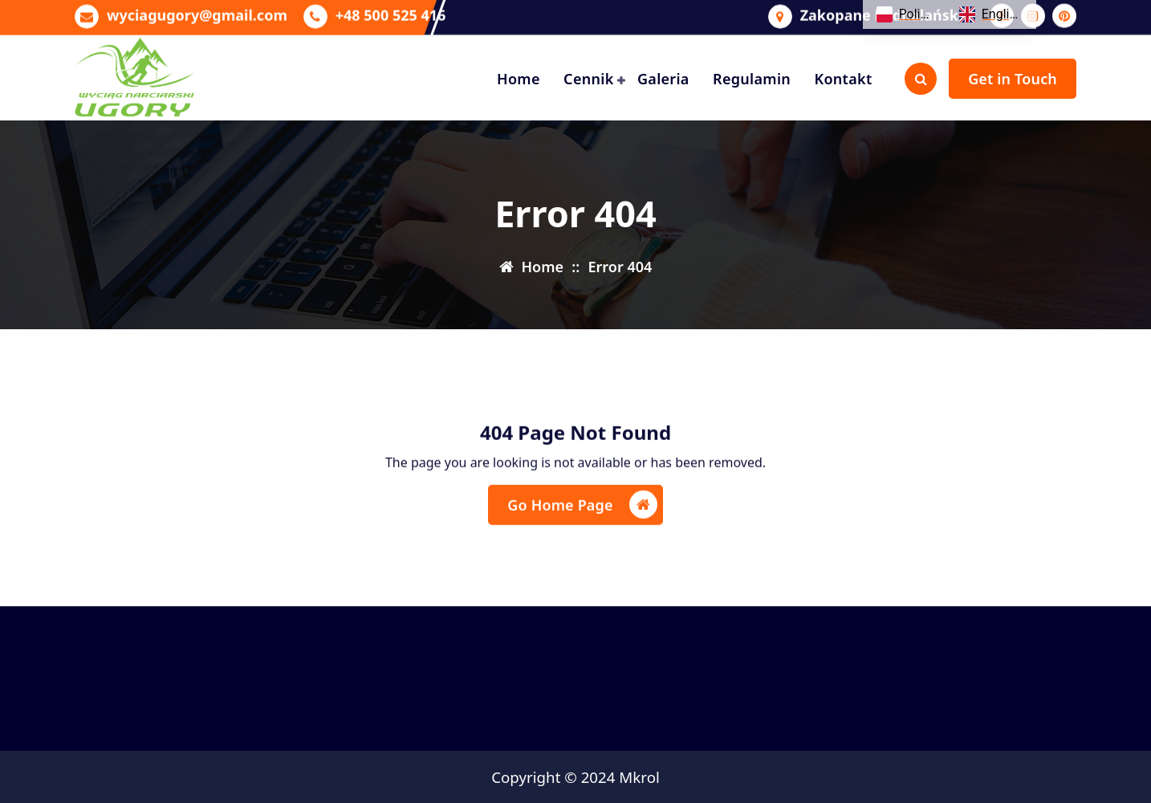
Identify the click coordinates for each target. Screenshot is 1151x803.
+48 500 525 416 (391, 13)
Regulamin (752, 78)
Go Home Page (582, 513)
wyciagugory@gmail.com (197, 13)
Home (518, 78)
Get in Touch (1012, 78)
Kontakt (843, 78)
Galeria (663, 78)
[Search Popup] (921, 79)
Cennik (588, 78)
